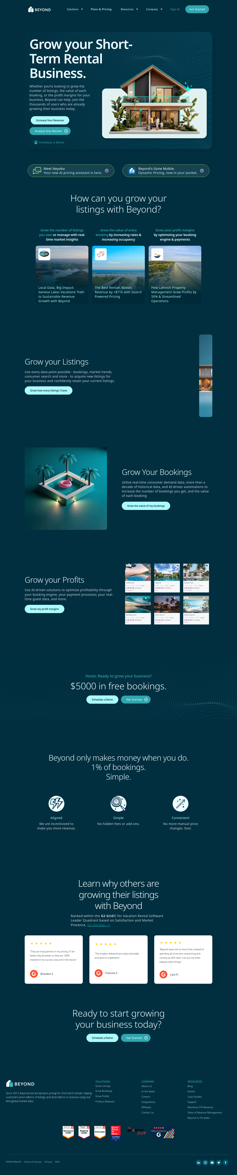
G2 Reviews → (98, 925)
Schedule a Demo (52, 142)
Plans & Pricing (101, 9)
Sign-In (175, 9)
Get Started (197, 9)
